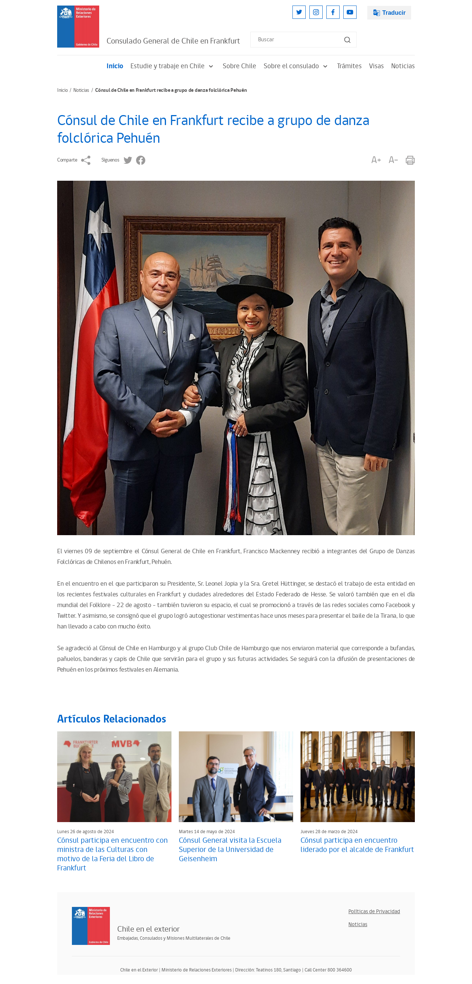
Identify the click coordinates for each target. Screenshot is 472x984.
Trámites (349, 66)
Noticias (403, 66)
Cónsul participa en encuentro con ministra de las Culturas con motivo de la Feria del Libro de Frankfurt (112, 854)
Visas (376, 66)
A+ (376, 160)
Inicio (115, 66)
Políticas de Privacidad (374, 911)
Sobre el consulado (297, 66)
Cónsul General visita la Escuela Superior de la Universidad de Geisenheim (230, 850)
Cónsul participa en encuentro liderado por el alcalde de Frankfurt (357, 845)
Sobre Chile (239, 66)
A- (393, 160)
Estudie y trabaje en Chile (173, 66)
